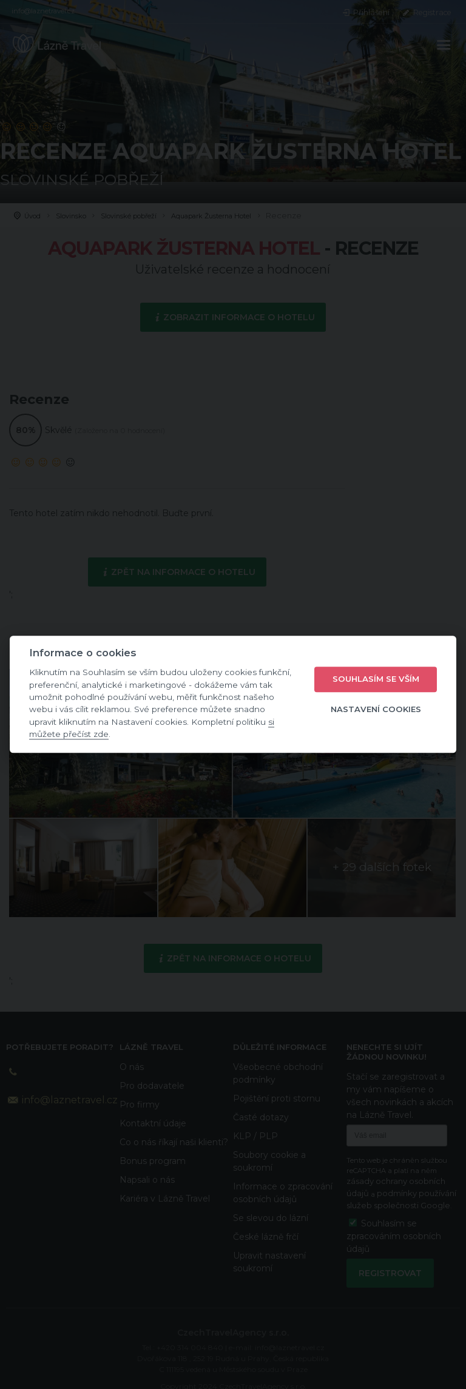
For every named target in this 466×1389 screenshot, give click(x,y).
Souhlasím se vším (376, 679)
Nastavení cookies (376, 709)
